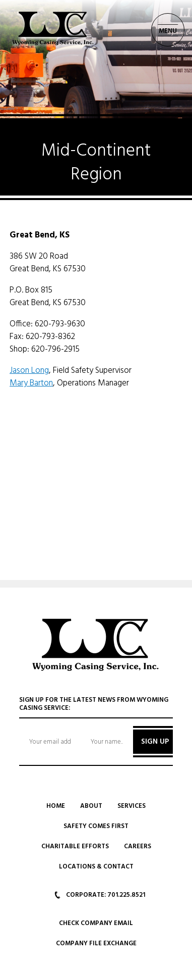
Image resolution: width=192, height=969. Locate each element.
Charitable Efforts (75, 846)
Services (131, 806)
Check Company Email (96, 923)
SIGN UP (155, 742)
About (91, 806)
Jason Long (29, 370)
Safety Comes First (96, 826)
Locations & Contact (96, 866)
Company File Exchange (96, 943)
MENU (168, 31)
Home (55, 806)
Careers (137, 846)
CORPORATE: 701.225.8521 (99, 895)
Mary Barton (31, 383)
